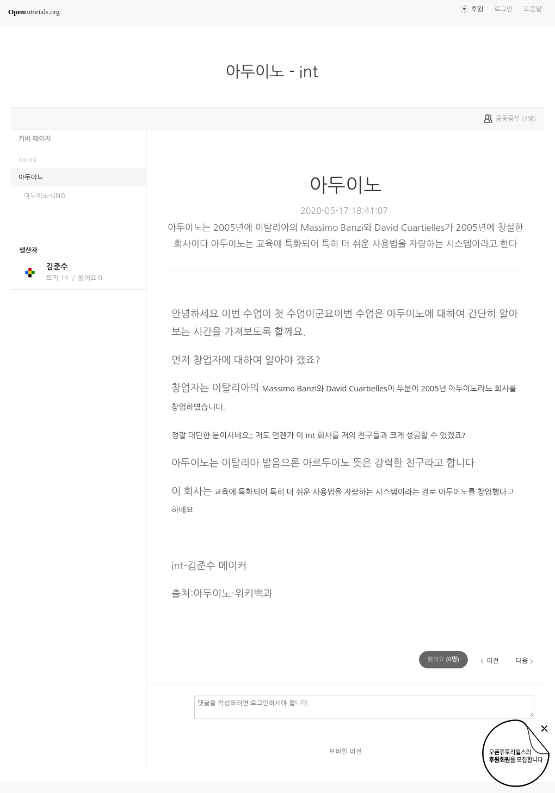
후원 (477, 9)
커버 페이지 (34, 139)
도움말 (532, 9)
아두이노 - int (276, 71)
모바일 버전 (345, 751)
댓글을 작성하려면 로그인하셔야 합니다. (364, 706)
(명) (443, 659)
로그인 (503, 9)
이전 (492, 660)
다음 (521, 660)
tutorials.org (34, 12)
